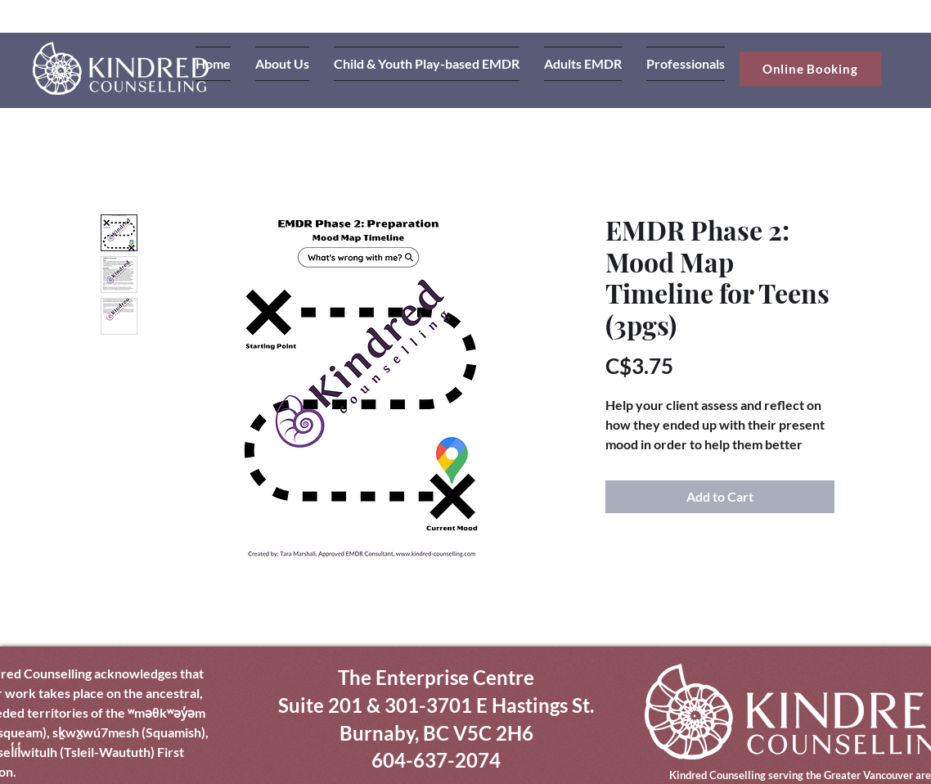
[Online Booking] (810, 69)
